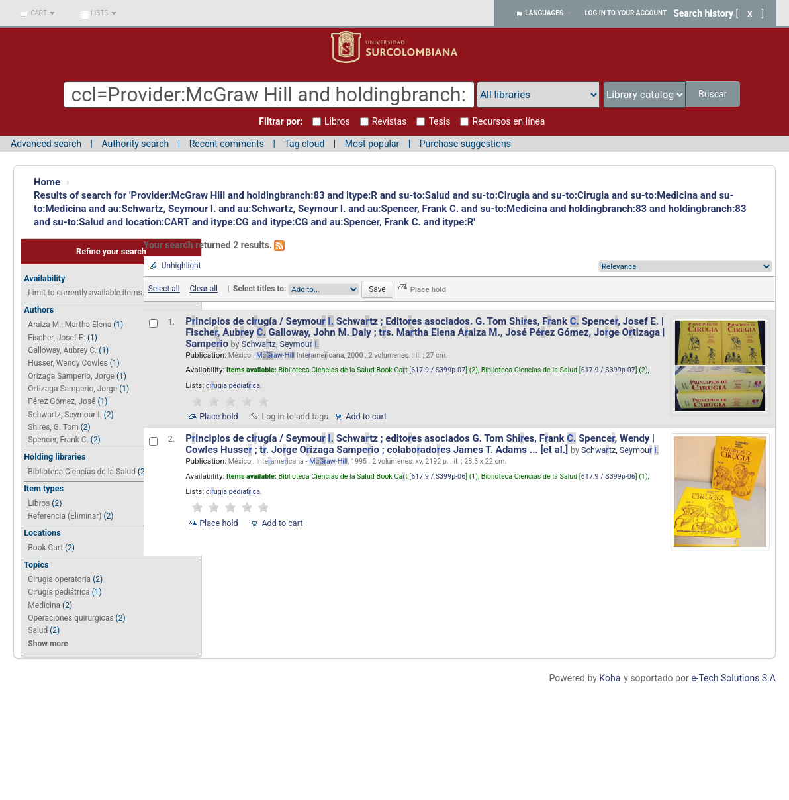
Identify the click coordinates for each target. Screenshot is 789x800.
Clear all (203, 288)
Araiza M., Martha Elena (69, 324)
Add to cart (366, 416)
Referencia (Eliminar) (64, 516)
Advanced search (46, 143)
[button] (37, 13)
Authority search (135, 143)
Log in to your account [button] (626, 13)
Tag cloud (304, 143)
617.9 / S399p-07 (438, 370)
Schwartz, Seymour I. (64, 414)
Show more (48, 643)
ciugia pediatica (233, 385)
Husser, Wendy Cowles (67, 363)
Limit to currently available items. (86, 292)
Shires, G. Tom (53, 427)
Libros (39, 503)
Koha (609, 678)
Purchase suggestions (465, 143)
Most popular (372, 143)
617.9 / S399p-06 (438, 476)
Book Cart (45, 547)
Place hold (218, 416)
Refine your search (111, 251)
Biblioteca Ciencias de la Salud (82, 471)
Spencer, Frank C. (58, 439)
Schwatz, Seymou (280, 344)
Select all (164, 288)
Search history (703, 13)
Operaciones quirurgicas (70, 618)
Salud (38, 630)
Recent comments (226, 143)
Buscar (714, 94)
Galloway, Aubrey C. (62, 350)
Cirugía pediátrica (58, 592)
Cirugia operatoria (59, 579)
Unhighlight (181, 265)
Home (47, 182)
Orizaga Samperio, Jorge (71, 376)
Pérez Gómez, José (61, 401)
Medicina (44, 605)
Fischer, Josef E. (56, 337)
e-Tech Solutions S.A (733, 678)
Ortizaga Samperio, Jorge (72, 388)
